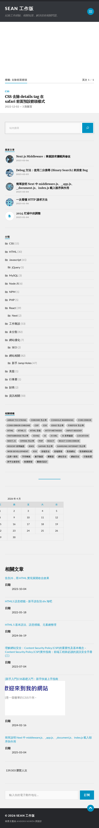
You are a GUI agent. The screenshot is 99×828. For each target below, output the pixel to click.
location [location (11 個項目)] (83, 436)
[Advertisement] (49, 48)
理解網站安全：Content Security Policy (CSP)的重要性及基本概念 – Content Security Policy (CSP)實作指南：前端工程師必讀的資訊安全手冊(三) (48, 651)
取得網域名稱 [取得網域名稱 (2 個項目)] (86, 451)
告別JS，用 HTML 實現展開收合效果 (27, 578)
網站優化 (14, 339)
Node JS (14, 283)
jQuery (16, 267)
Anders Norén (26, 821)
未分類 (13, 331)
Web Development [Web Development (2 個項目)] (18, 451)
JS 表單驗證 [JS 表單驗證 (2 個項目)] (67, 436)
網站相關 (14, 355)
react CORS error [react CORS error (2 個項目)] (69, 441)
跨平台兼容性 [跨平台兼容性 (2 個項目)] (13, 462)
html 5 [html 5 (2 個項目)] (22, 430)
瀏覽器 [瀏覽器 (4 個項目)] (51, 456)
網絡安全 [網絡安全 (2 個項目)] (75, 456)
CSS (7, 91)
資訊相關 (14, 395)
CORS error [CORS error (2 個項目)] (84, 420)
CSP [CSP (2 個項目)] (37, 425)
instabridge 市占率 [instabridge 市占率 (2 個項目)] (17, 436)
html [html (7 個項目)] (10, 430)
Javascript (15, 259)
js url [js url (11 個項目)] (54, 436)
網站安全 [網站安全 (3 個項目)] (62, 456)
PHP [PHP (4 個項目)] (41, 441)
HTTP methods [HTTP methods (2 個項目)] (53, 430)
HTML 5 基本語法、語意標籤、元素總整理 (30, 624)
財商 (12, 387)
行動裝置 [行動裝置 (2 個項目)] (88, 456)
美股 (12, 371)
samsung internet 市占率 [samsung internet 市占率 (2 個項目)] (71, 446)
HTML (13, 251)
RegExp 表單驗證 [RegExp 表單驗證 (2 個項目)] (15, 446)
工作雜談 (14, 323)
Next (15, 315)
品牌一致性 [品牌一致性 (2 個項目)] (12, 456)
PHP (12, 299)
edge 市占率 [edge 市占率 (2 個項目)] (57, 425)
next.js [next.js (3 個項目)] (11, 441)
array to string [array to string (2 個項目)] (16, 420)
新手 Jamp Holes (22, 363)
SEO (14, 347)
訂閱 (87, 795)
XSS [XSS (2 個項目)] (35, 451)
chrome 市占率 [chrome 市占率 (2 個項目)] (39, 420)
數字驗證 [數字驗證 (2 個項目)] (39, 456)
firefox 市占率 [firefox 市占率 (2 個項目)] (76, 425)
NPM (12, 291)
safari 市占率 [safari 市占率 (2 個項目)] (45, 446)
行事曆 (13, 379)
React (12, 307)
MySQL (13, 275)
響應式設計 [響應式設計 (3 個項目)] (42, 462)
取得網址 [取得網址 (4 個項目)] (71, 451)
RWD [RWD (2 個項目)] (31, 446)
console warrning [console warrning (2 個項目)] (62, 420)
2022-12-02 (12, 106)
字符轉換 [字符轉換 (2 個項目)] (26, 456)
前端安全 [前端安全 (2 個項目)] (45, 451)
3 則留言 (27, 106)
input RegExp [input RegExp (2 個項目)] (74, 430)
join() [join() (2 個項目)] (36, 436)
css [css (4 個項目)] (45, 425)
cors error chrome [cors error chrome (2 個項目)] (18, 425)
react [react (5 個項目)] (50, 441)
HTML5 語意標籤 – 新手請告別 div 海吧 (28, 601)
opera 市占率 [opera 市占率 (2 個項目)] (27, 441)
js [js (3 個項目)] (45, 436)
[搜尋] (87, 128)
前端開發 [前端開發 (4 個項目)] (58, 451)
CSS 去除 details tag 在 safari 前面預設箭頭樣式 (25, 99)
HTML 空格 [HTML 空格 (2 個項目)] (35, 430)
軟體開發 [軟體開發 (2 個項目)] (28, 462)
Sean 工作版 (19, 8)
